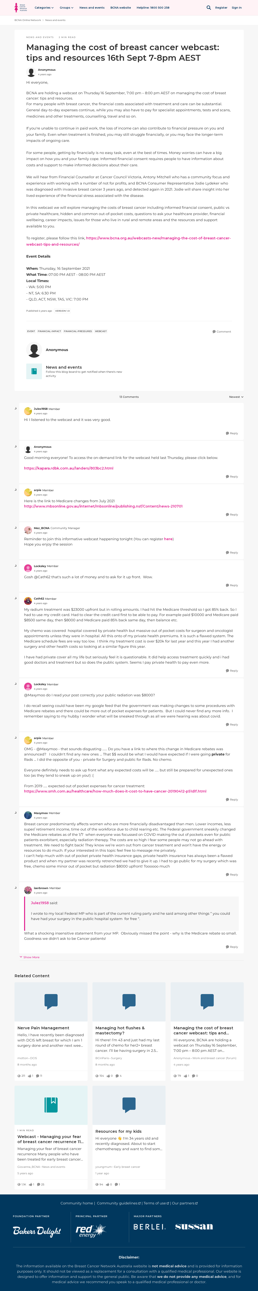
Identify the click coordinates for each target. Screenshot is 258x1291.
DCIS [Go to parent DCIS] (33, 1058)
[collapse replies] (16, 408)
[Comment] (222, 331)
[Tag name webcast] (101, 331)
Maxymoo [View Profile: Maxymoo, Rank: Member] (41, 813)
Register (221, 7)
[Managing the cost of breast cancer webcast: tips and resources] (207, 1001)
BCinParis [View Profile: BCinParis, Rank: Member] (102, 1058)
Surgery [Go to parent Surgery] (116, 1058)
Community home (77, 1203)
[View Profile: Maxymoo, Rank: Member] (28, 815)
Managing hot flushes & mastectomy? (120, 1030)
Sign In (237, 7)
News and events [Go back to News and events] (55, 20)
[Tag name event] (31, 331)
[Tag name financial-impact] (49, 331)
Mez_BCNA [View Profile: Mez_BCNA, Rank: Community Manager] (42, 528)
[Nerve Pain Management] (51, 1001)
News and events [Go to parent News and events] (53, 1167)
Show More (29, 957)
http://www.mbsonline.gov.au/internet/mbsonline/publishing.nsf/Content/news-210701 (103, 506)
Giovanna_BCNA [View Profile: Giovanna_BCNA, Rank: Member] (28, 1167)
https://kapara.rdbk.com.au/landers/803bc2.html (68, 468)
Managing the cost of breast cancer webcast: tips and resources (203, 1031)
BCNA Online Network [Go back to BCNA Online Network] (27, 20)
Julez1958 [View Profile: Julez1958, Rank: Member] (41, 409)
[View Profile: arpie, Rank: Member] (28, 492)
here (168, 539)
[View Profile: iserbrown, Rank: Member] (28, 890)
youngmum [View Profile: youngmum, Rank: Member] (103, 1167)
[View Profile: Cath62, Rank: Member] (28, 601)
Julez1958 (40, 903)
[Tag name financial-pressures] (78, 331)
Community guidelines (117, 1203)
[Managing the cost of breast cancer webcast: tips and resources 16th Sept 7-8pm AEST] (40, 413)
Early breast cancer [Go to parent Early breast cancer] (127, 1167)
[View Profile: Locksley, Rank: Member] (28, 568)
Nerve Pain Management (43, 1028)
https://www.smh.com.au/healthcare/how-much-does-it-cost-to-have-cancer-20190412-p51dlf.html (115, 791)
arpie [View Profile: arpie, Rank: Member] (37, 490)
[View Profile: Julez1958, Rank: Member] (28, 411)
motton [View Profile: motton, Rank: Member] (22, 1058)
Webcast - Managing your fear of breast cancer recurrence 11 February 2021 (49, 1139)
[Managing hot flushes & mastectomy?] (129, 1001)
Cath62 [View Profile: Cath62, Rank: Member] (39, 598)
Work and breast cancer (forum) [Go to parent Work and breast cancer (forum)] (214, 1058)
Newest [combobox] (236, 397)
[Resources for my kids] (129, 1105)
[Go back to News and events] (85, 367)
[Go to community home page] (20, 7)
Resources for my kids (118, 1131)
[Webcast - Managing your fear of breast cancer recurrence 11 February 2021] (51, 1105)
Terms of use (155, 1203)
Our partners (183, 1203)
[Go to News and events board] (34, 371)
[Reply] (232, 433)
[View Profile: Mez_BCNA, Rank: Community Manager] (28, 530)
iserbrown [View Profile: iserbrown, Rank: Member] (41, 888)
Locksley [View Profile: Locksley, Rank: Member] (40, 566)
